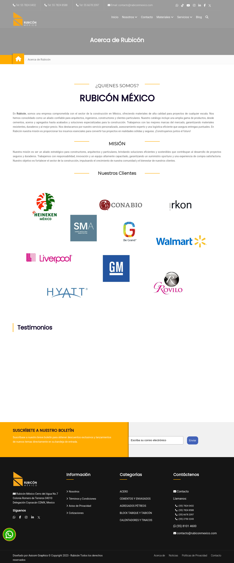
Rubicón (75, 555)
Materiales (164, 17)
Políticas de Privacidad (194, 555)
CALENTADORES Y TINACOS (136, 520)
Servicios (184, 17)
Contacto (147, 17)
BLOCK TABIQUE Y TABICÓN (136, 513)
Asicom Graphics (38, 555)
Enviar (192, 440)
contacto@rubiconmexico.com (195, 533)
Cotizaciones (75, 513)
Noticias (173, 555)
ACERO (124, 491)
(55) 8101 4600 (185, 526)
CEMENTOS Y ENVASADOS (135, 498)
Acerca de (159, 555)
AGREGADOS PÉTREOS (133, 505)
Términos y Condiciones (81, 498)
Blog (199, 17)
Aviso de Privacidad (78, 505)
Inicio (114, 17)
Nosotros (129, 17)
